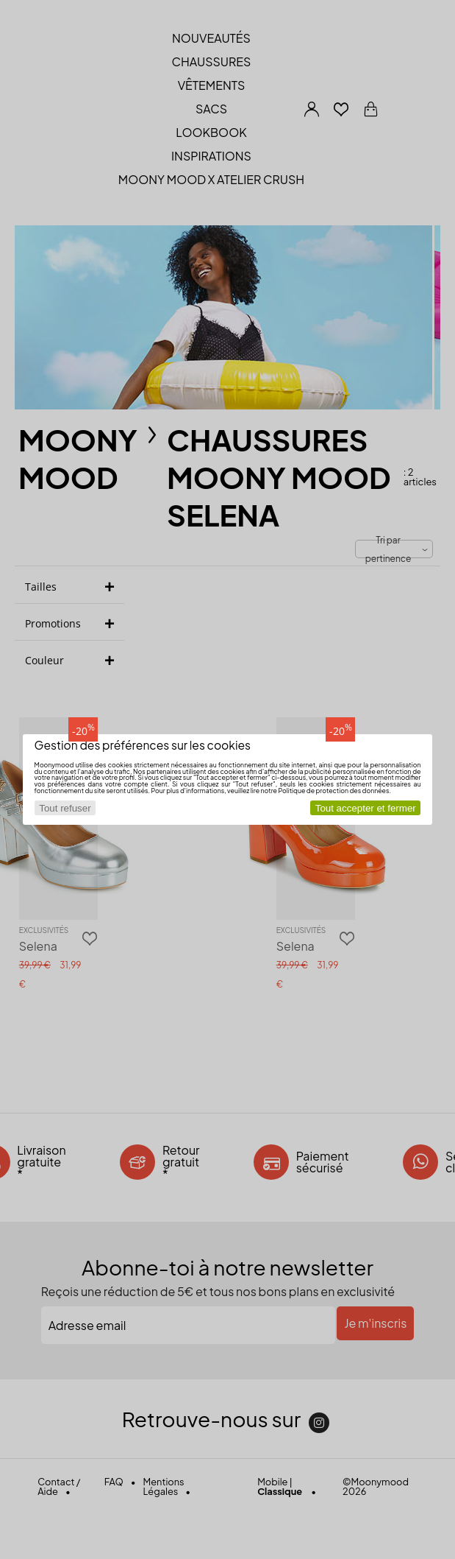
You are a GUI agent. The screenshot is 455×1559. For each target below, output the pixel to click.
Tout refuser (64, 808)
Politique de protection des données (333, 790)
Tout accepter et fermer (365, 808)
